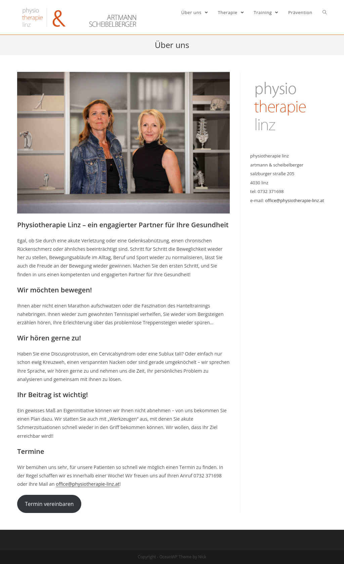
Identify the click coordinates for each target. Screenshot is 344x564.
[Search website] (324, 12)
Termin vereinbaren (49, 504)
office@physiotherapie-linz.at (87, 484)
